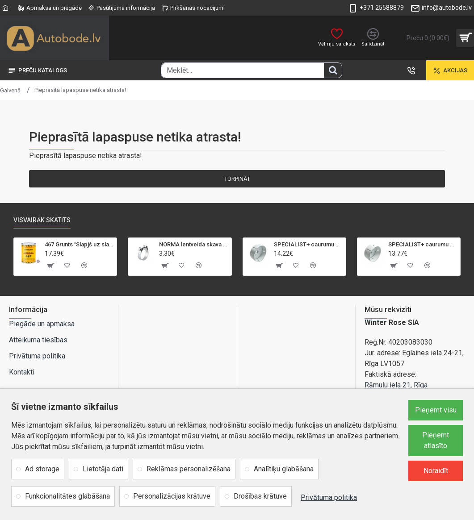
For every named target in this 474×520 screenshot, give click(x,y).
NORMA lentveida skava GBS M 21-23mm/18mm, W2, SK (193, 244)
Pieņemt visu (436, 410)
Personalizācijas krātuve (171, 496)
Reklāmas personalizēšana (189, 469)
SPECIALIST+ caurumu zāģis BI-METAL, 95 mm (308, 244)
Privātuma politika (329, 497)
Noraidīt (436, 470)
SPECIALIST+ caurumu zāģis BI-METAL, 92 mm (422, 244)
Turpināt (237, 178)
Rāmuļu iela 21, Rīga (396, 385)
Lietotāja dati (103, 469)
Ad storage (42, 469)
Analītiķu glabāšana (284, 469)
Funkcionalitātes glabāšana (67, 496)
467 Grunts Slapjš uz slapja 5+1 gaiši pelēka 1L (79, 244)
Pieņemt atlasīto (435, 440)
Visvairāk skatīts (42, 220)
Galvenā (10, 90)
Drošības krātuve (260, 496)
